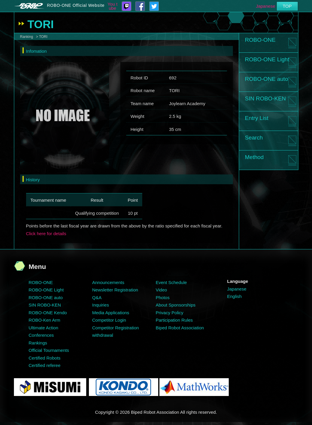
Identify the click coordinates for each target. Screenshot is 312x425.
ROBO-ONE (260, 40)
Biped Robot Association (180, 327)
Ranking (26, 37)
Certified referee (45, 365)
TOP (287, 6)
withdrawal (102, 335)
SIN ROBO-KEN (265, 98)
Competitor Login (109, 320)
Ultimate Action (43, 327)
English (234, 296)
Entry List (256, 118)
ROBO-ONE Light (267, 59)
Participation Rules (174, 320)
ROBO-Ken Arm (44, 320)
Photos (163, 297)
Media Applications (110, 312)
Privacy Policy (169, 312)
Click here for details (46, 233)
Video (161, 289)
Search (254, 137)
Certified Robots (45, 357)
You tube (113, 6)
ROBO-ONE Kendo (48, 312)
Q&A (97, 297)
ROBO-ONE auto (266, 79)
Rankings (38, 342)
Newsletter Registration (115, 289)
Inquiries (100, 304)
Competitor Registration (115, 327)
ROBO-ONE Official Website (76, 5)
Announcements (108, 282)
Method (254, 157)
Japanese (265, 6)
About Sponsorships (176, 304)
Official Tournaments (49, 350)
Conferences (41, 335)
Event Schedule (171, 282)
